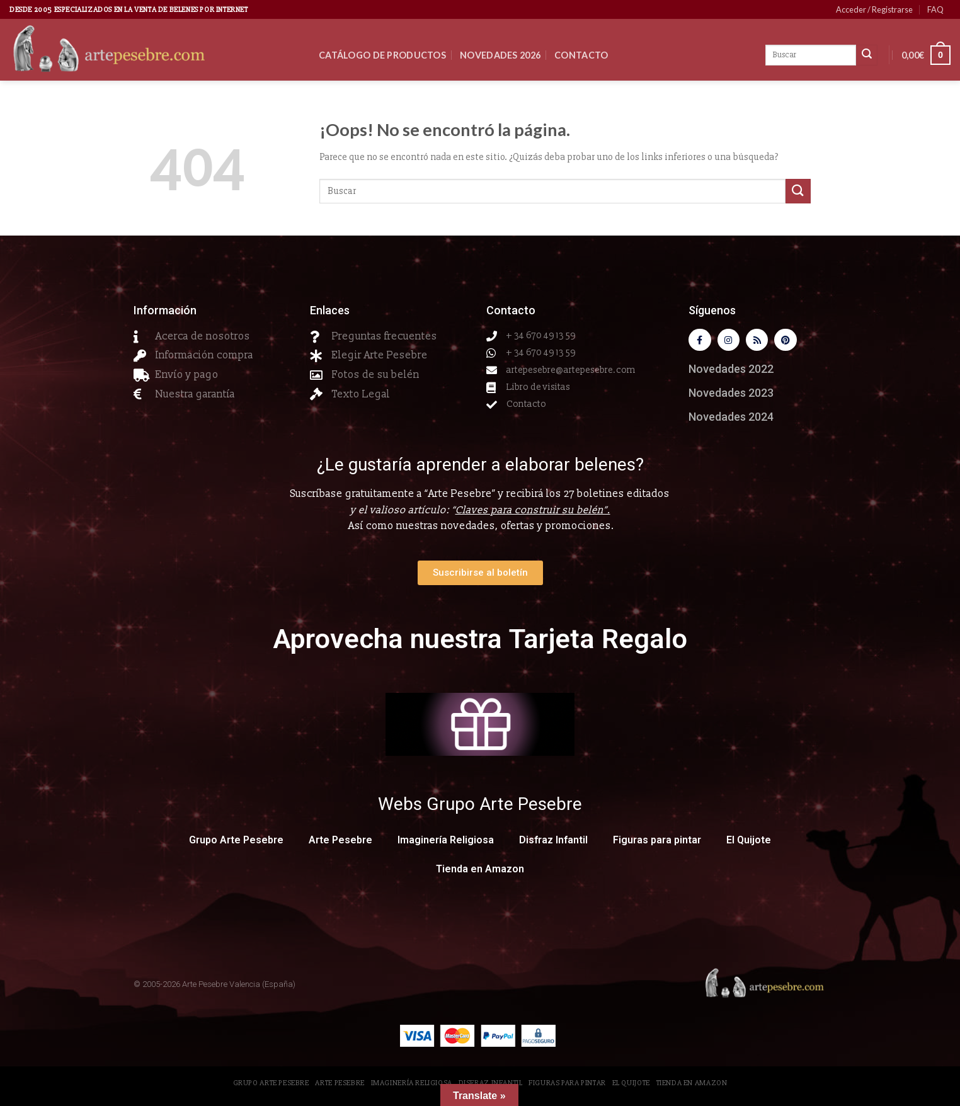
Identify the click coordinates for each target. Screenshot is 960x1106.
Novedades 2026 (500, 55)
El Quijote (748, 842)
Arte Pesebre (340, 842)
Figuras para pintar (657, 842)
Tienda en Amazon (480, 871)
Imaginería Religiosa (445, 842)
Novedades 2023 (731, 395)
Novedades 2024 (731, 419)
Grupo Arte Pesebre (236, 842)
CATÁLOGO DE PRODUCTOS (382, 55)
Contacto (581, 55)
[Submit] (798, 191)
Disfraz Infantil (553, 842)
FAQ (935, 9)
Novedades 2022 (731, 371)
